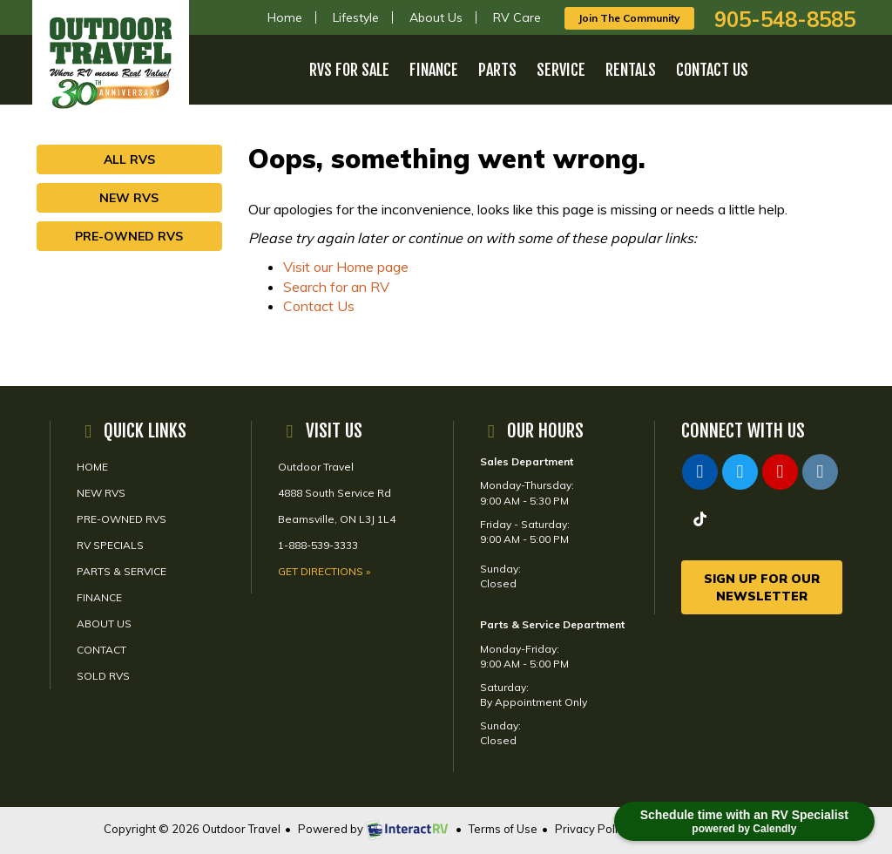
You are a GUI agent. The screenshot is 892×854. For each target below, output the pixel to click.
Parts (497, 69)
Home (284, 17)
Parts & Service (121, 571)
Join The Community (629, 17)
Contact (101, 649)
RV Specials (110, 545)
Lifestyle (356, 17)
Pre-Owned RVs (129, 236)
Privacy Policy (592, 829)
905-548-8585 (784, 19)
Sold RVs (103, 675)
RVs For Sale (349, 69)
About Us (436, 17)
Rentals (630, 69)
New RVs (129, 198)
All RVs (129, 159)
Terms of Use (503, 829)
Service (561, 69)
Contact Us (712, 69)
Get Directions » (324, 571)
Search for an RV (336, 286)
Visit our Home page (346, 266)
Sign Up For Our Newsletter (762, 587)
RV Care (517, 17)
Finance (433, 69)
